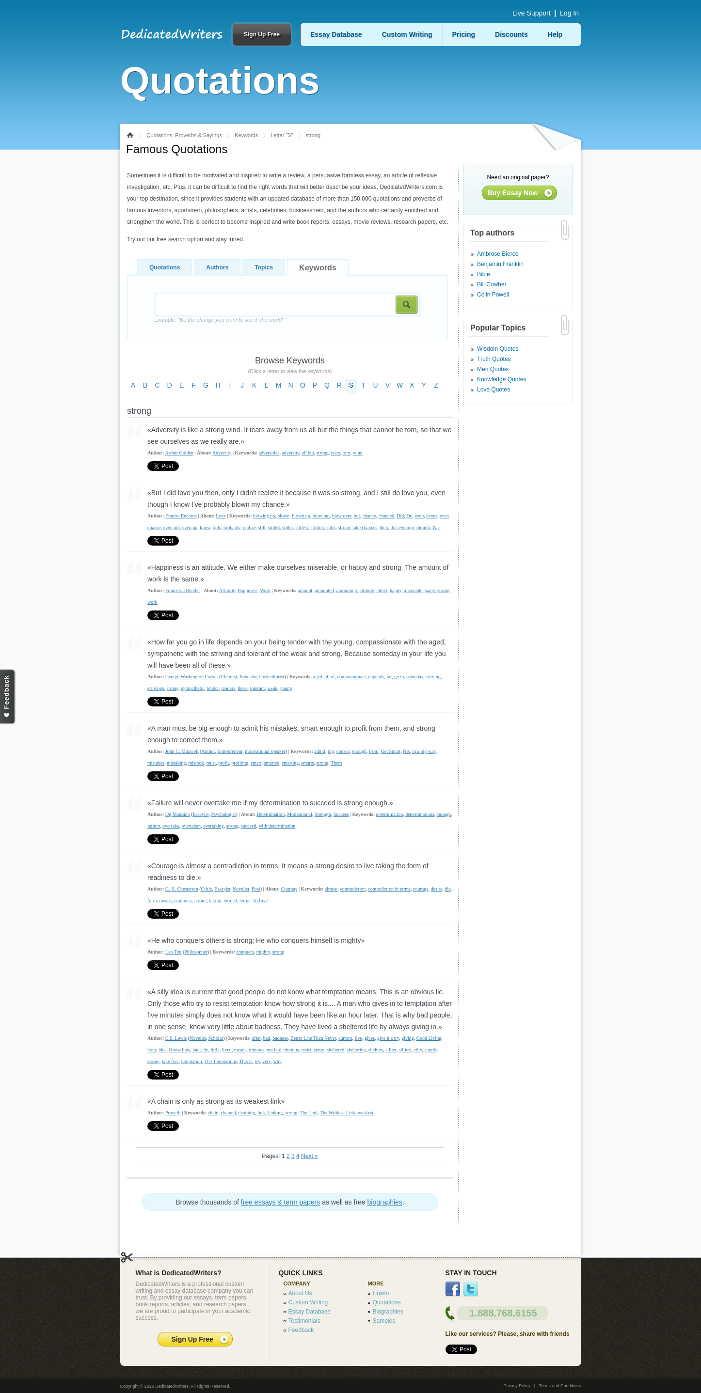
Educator (248, 676)
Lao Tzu (173, 952)
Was (436, 527)
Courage (289, 889)
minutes (256, 1049)
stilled (274, 527)
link (261, 1112)
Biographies (388, 1311)
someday (414, 676)
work (152, 602)
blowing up (264, 515)
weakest (365, 1112)
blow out (321, 515)
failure (153, 826)
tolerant (257, 688)
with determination (276, 826)
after (256, 1038)
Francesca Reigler (182, 590)
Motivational (299, 814)
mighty (263, 952)
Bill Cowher (492, 284)
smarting (290, 763)
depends (376, 676)
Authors (217, 267)
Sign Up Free (262, 34)
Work (265, 590)
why (277, 1061)
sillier (390, 1049)
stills (330, 527)
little (214, 1049)
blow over (341, 515)
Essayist (201, 814)
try (257, 1061)
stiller (287, 527)
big (331, 751)
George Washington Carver (191, 676)
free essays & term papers (280, 1202)
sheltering (356, 1049)
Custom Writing (407, 34)
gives (370, 1038)
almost (331, 889)
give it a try (388, 1038)
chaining (247, 1112)
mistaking (176, 763)
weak (272, 688)
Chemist (229, 676)
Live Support (531, 13)
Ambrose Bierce (497, 253)
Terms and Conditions (560, 1385)
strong (323, 452)
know (205, 527)
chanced (386, 515)
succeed (248, 826)
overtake (170, 826)
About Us (300, 1293)
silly (418, 1049)
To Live (260, 900)
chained (228, 1112)
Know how (180, 1049)
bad (266, 1038)
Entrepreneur (229, 751)
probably (231, 527)
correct (343, 751)
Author (208, 751)
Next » (309, 1156)
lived (227, 1049)
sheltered (335, 1049)
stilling (317, 527)
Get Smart (390, 751)
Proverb (173, 1112)
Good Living (428, 1038)
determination (389, 814)
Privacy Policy (516, 1385)
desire (437, 889)
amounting (346, 590)
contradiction (353, 889)
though (423, 527)
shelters (375, 1049)
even (419, 515)
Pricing (463, 34)
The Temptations (220, 1061)
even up (189, 527)
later (196, 1049)
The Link (309, 1112)
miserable (413, 590)
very (266, 1061)
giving (407, 1038)
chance (369, 515)
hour (151, 1049)
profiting (239, 763)
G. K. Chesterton (181, 889)
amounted (324, 590)
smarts (307, 763)
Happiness (248, 590)
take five (170, 1061)
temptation (191, 1061)
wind (358, 452)
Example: (219, 320)
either (382, 590)
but (357, 515)
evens (431, 515)
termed (230, 900)
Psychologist (223, 814)
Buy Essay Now (513, 193)
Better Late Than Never (313, 1038)
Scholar (215, 1038)
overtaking (213, 826)
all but (308, 452)
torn (346, 452)
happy (395, 590)
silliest (405, 1049)
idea (163, 1049)
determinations (419, 814)
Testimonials (304, 1320)
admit (319, 751)
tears (335, 452)
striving (433, 676)
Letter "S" (282, 135)
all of (330, 676)
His (406, 751)
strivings (155, 688)
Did (400, 515)
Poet (256, 889)
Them (336, 763)
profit (223, 763)
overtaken (191, 826)
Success (341, 814)
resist (306, 1049)
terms (244, 900)
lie (205, 1049)
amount (305, 590)
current (345, 1038)
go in (399, 676)
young (286, 688)
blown (283, 515)
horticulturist (272, 676)
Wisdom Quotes (497, 348)
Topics (264, 267)
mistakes (155, 763)
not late (274, 1049)
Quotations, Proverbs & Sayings (184, 135)
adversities (269, 452)
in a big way (424, 751)
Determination (270, 814)
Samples (384, 1320)
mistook (196, 763)
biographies (384, 1202)
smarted (272, 763)
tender (213, 688)
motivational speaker (265, 751)
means (165, 900)
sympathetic (192, 688)
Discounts (511, 34)
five (358, 1038)
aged (317, 676)
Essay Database (336, 34)
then (384, 527)
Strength (323, 814)
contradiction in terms (389, 889)
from (373, 751)
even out (171, 527)
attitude (367, 590)
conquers (245, 952)
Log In (569, 13)
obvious (291, 1049)
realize (249, 527)
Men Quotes (493, 369)
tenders (228, 688)
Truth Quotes (494, 359)
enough (359, 751)
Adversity (221, 452)
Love (221, 515)
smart (256, 763)
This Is (246, 1061)
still (262, 527)
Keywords (246, 135)
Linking (275, 1112)
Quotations (164, 267)
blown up (301, 515)
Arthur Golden (179, 452)
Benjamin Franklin (500, 264)
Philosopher (195, 952)
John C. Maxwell (182, 751)
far (389, 676)
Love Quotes (493, 389)
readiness (183, 900)
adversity (290, 452)
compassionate (351, 676)
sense (319, 1049)
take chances (364, 527)
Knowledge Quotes (501, 379)
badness (280, 1038)
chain (213, 1112)
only (217, 527)
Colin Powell (493, 294)
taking (215, 900)
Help (555, 34)
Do (409, 515)
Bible (483, 274)
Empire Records (181, 515)
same (430, 590)
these (243, 688)
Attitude (227, 590)
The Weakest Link (337, 1112)
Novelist (241, 889)
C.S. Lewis (176, 1038)
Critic (206, 889)
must (211, 763)
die (448, 889)
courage (421, 889)
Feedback (301, 1330)
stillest (301, 527)
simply (430, 1049)
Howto (381, 1293)
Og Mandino (177, 814)
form (152, 900)
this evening (402, 527)
